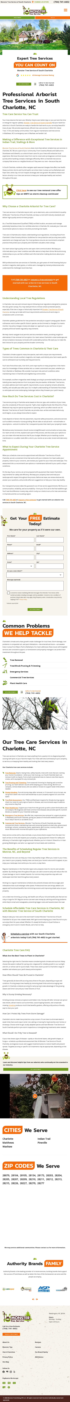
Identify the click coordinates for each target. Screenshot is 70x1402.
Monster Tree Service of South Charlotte (38, 125)
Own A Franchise (9, 1363)
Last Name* (40, 538)
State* (9, 564)
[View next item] (37, 1309)
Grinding (12, 1012)
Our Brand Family (41, 1363)
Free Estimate (17, 18)
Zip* (37, 564)
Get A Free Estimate (23, 86)
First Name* (11, 538)
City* (38, 556)
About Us (6, 1354)
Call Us (53, 18)
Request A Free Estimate (15, 1345)
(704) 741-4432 (61, 1)
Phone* (9, 547)
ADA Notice (39, 1368)
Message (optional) (13, 582)
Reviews (38, 1354)
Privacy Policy (23, 602)
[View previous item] (33, 1309)
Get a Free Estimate (35, 615)
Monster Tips (7, 1358)
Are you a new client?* (14, 573)
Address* (10, 556)
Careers (38, 1358)
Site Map (6, 1373)
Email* (38, 547)
